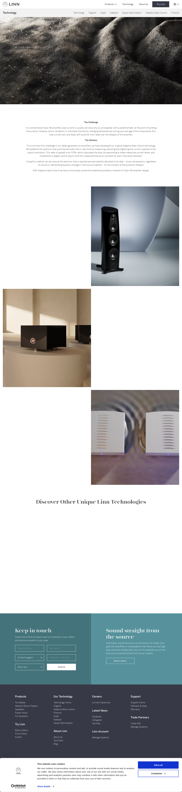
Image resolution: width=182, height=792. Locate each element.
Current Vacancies (101, 702)
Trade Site (136, 723)
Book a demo (120, 660)
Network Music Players (26, 706)
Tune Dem (58, 740)
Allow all (158, 765)
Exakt (103, 12)
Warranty (135, 709)
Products (111, 4)
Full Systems (21, 716)
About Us (143, 4)
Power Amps (21, 712)
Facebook (96, 716)
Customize (158, 773)
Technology (127, 4)
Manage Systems (100, 737)
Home (21, 47)
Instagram (97, 720)
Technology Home (62, 702)
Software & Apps (139, 706)
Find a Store (21, 733)
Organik (92, 12)
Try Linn (161, 4)
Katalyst (114, 12)
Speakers (19, 709)
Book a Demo (21, 730)
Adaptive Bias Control (156, 12)
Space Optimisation (131, 12)
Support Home (138, 702)
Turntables (20, 702)
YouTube (96, 723)
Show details (43, 786)
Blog (56, 744)
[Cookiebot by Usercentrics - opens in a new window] (18, 786)
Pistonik (175, 12)
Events (18, 737)
